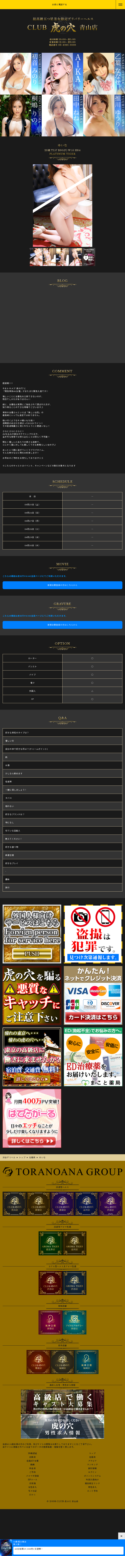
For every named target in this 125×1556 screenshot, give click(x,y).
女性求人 (32, 1487)
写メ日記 (32, 1491)
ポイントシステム (92, 1476)
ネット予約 (92, 1491)
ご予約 (32, 1472)
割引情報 (92, 1468)
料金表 (32, 1468)
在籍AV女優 (33, 1461)
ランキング (92, 1465)
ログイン (92, 1472)
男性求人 (92, 1487)
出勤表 (32, 1457)
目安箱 (32, 1483)
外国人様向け (92, 1480)
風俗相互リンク (92, 1483)
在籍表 (92, 1457)
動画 (32, 1465)
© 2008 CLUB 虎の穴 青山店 (62, 1501)
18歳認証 (32, 1453)
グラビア (92, 1461)
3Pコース (32, 1480)
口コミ (32, 1495)
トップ (92, 1453)
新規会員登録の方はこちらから (63, 585)
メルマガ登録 (32, 1476)
